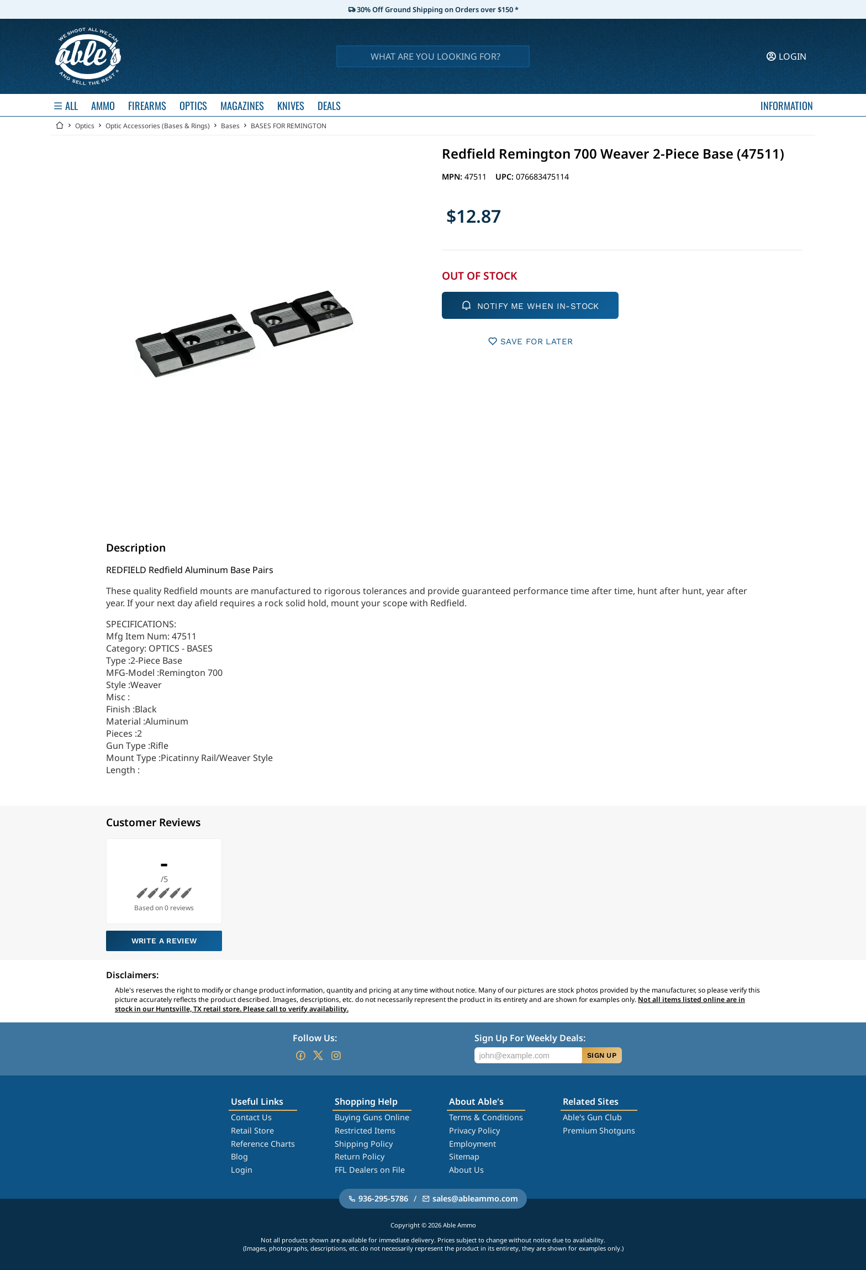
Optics (84, 125)
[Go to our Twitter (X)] (318, 1055)
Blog (239, 1156)
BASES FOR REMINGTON (288, 125)
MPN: (453, 176)
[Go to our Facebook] (300, 1055)
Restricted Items (365, 1130)
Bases (230, 125)
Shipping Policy (364, 1143)
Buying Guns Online (372, 1117)
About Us (466, 1169)
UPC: (505, 176)
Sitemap (464, 1156)
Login (241, 1169)
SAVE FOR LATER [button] (530, 341)
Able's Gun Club (592, 1117)
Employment (472, 1143)
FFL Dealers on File (370, 1169)
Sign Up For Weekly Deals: (529, 1038)
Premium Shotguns (599, 1130)
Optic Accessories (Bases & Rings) (157, 125)
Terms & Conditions (486, 1117)
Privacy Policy (474, 1130)
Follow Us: (315, 1038)
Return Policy (359, 1156)
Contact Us (251, 1117)
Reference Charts (263, 1143)
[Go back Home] (59, 125)
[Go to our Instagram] (336, 1055)
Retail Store (252, 1130)
